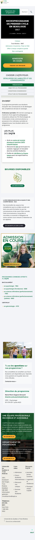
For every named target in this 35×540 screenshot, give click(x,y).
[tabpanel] (17, 144)
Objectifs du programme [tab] (17, 88)
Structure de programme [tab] (17, 94)
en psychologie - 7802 (11, 286)
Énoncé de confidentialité (13, 521)
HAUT (32, 531)
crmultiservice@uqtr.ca (6, 496)
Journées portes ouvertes (29, 474)
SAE (17, 147)
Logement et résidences (30, 481)
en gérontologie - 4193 (11, 306)
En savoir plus (9, 436)
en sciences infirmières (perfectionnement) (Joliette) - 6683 (18, 297)
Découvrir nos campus (18, 484)
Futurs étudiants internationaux (18, 477)
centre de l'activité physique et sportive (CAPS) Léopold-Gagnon (16, 142)
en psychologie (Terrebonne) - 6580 (15, 289)
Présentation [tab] (17, 85)
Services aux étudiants (18, 491)
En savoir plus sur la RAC (14, 225)
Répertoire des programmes (10, 11)
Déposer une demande (17, 65)
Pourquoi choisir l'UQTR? (30, 489)
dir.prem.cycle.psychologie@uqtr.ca (16, 397)
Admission (18, 472)
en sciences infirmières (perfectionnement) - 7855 (18, 293)
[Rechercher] (24, 12)
